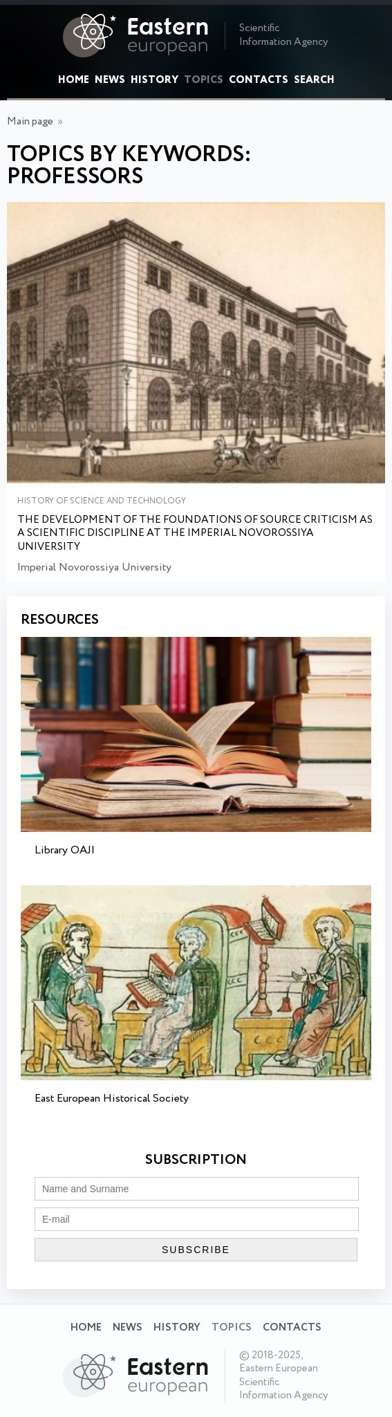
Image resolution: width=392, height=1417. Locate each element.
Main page (30, 121)
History (154, 80)
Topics (203, 80)
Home (73, 80)
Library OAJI (65, 850)
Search (314, 80)
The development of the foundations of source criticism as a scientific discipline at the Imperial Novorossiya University (195, 534)
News (110, 80)
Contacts (258, 80)
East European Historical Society (112, 1098)
